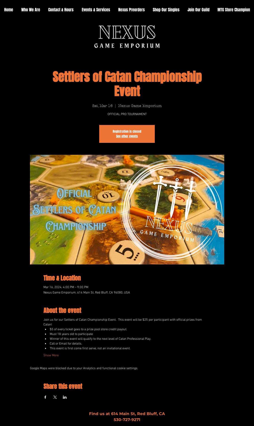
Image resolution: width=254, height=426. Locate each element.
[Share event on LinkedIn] (65, 397)
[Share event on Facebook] (45, 397)
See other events (127, 136)
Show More (51, 355)
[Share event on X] (55, 397)
